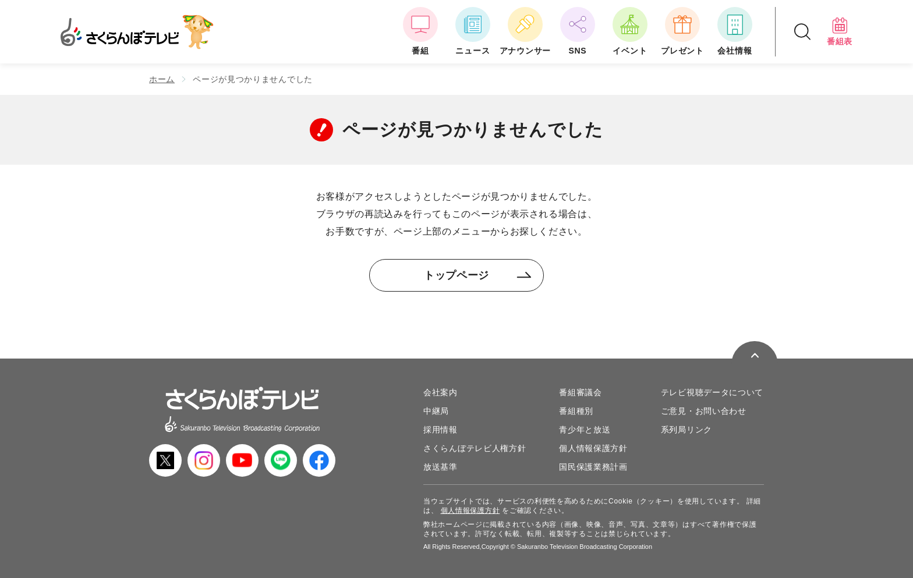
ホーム (162, 79)
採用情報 (440, 429)
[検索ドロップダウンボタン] (802, 32)
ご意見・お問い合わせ (703, 411)
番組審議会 (580, 392)
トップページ (478, 275)
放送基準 (440, 466)
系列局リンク (686, 429)
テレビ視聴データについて (712, 392)
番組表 (839, 31)
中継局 (436, 411)
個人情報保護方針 (593, 448)
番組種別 (576, 411)
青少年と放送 (584, 429)
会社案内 (440, 392)
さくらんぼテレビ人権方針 (474, 448)
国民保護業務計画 (593, 466)
